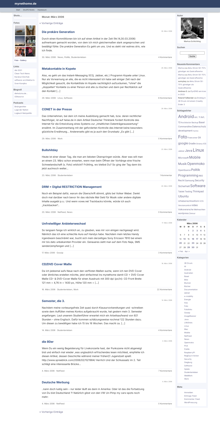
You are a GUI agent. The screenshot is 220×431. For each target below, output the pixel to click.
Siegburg (188, 362)
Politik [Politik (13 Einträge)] (195, 170)
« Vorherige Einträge (51, 23)
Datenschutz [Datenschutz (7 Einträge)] (199, 126)
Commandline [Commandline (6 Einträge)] (185, 126)
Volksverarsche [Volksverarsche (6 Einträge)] (185, 209)
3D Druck (188, 263)
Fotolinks (188, 309)
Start (18, 10)
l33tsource (19, 96)
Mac (186, 329)
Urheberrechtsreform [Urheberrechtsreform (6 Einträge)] (188, 201)
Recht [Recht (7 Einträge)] (181, 180)
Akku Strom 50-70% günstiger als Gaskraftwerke (191, 84)
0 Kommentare (165, 138)
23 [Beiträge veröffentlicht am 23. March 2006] (193, 243)
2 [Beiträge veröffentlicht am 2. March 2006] (193, 230)
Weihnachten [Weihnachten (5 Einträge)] (199, 209)
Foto (186, 306)
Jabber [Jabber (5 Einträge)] (181, 151)
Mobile (187, 332)
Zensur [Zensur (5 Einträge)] (192, 213)
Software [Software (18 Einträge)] (197, 186)
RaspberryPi (189, 352)
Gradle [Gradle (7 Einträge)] (192, 143)
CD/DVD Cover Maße (57, 264)
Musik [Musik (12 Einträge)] (182, 164)
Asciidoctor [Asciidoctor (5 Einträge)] (186, 122)
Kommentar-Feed (192, 399)
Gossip (60, 252)
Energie (187, 299)
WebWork (188, 375)
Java (186, 319)
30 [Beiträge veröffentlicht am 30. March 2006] (193, 247)
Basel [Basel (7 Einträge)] (202, 122)
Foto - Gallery (20, 60)
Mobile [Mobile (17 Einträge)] (194, 157)
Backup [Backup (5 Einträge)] (195, 122)
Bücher (187, 286)
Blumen (187, 283)
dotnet (187, 293)
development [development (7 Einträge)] (185, 130)
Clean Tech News (22, 73)
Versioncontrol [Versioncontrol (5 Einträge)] (184, 205)
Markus (181, 68)
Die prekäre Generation (58, 32)
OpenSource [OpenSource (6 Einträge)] (184, 170)
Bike (186, 280)
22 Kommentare (164, 289)
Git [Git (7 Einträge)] (199, 137)
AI (185, 266)
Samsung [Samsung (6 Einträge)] (189, 180)
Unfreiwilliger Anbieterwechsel (64, 223)
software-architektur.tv (25, 80)
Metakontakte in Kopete (59, 68)
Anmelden (188, 392)
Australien (188, 273)
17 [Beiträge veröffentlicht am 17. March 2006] (197, 239)
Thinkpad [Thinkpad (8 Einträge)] (198, 191)
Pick (186, 346)
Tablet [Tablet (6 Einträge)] (181, 191)
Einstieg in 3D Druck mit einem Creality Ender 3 (192, 101)
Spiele (187, 369)
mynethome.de (25, 3)
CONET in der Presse (57, 109)
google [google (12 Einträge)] (183, 143)
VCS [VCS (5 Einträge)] (202, 201)
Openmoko (189, 342)
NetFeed (62, 212)
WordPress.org (190, 402)
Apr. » (187, 251)
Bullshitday (50, 150)
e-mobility (188, 296)
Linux (60, 98)
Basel (186, 276)
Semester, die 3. (53, 301)
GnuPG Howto (29, 10)
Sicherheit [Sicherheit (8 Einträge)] (184, 186)
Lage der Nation (21, 110)
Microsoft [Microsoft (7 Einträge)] (183, 157)
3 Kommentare (165, 252)
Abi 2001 (18, 70)
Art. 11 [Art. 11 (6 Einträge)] (197, 117)
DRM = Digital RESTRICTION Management (72, 187)
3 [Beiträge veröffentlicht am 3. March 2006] (197, 230)
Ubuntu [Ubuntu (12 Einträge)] (183, 196)
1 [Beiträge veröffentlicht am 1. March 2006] (188, 230)
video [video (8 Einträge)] (194, 205)
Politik (67, 57)
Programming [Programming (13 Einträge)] (188, 175)
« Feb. (180, 251)
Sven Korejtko (21, 83)
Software (68, 98)
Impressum (42, 10)
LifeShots (188, 322)
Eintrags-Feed (190, 396)
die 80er (48, 342)
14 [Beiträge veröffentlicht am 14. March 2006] (184, 239)
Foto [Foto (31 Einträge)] (182, 136)
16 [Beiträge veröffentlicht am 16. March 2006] (193, 239)
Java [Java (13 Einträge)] (188, 150)
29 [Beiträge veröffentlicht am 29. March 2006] (188, 247)
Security (188, 359)
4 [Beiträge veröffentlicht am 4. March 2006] (201, 230)
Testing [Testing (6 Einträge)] (188, 191)
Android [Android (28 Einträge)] (186, 116)
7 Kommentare (165, 371)
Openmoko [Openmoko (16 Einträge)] (196, 163)
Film (186, 303)
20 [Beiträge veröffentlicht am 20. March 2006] (180, 243)
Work (60, 138)
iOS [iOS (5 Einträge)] (204, 143)
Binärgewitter (20, 106)
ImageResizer (190, 316)
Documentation (191, 289)
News (60, 57)
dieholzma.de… (21, 93)
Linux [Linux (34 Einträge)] (198, 150)
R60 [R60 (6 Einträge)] (201, 175)
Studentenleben (78, 57)
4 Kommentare (165, 57)
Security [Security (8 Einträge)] (199, 180)
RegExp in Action (191, 356)
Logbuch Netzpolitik (23, 113)
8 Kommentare (165, 98)
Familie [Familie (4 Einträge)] (195, 131)
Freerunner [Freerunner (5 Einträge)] (192, 138)
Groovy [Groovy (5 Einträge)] (199, 143)
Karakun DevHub (22, 77)
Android (187, 270)
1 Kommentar (166, 175)
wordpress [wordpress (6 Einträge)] (183, 213)
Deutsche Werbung (55, 382)
